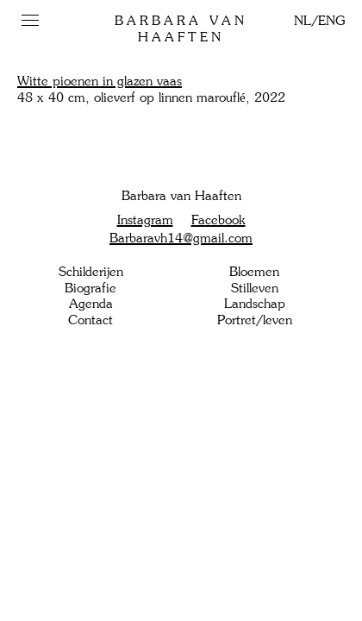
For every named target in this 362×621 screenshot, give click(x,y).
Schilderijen (91, 271)
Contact (90, 320)
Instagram (145, 220)
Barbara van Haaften (181, 29)
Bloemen (254, 271)
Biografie (90, 288)
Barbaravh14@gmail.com (181, 238)
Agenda (91, 303)
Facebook (218, 220)
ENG (331, 20)
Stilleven (254, 288)
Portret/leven (254, 320)
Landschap (254, 303)
